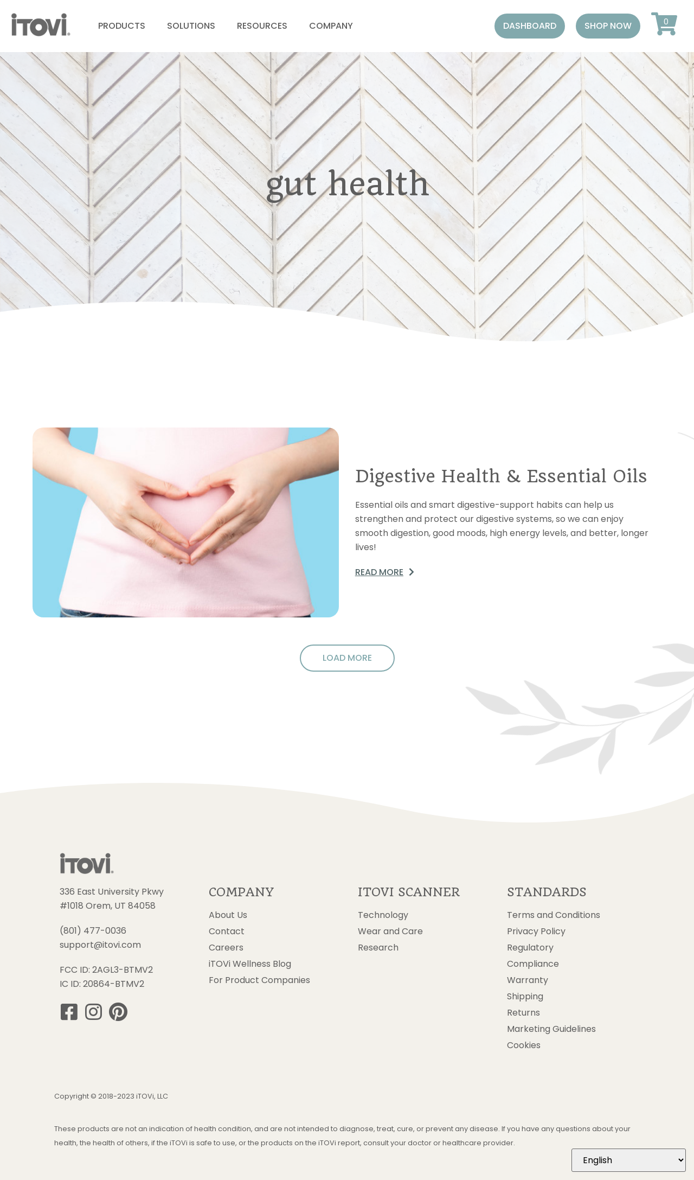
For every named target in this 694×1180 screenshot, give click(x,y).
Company (331, 26)
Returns (523, 1012)
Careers (226, 947)
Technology (383, 915)
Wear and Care (390, 931)
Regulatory (530, 947)
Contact (227, 931)
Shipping (525, 996)
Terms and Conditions (553, 915)
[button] (529, 26)
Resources (262, 26)
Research (378, 947)
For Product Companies (259, 980)
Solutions (191, 26)
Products (121, 26)
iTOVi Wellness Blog (250, 964)
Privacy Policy (536, 931)
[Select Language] (628, 1160)
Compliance (533, 964)
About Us (228, 915)
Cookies (524, 1045)
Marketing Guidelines (551, 1029)
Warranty (527, 980)
